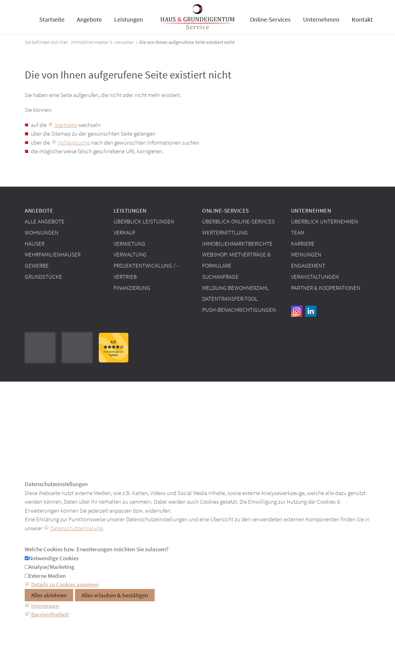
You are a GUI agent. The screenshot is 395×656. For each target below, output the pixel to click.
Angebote (89, 19)
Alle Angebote (44, 221)
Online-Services (270, 19)
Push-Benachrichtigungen (239, 309)
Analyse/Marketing (51, 566)
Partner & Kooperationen (325, 287)
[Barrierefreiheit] (47, 614)
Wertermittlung (225, 232)
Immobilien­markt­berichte (237, 243)
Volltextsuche (74, 142)
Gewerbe (37, 265)
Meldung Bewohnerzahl (235, 287)
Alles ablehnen (49, 595)
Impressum (38, 401)
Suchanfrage (220, 276)
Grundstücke (43, 276)
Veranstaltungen (315, 276)
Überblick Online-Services (238, 221)
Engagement (308, 265)
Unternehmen (321, 19)
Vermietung (129, 243)
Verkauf (124, 232)
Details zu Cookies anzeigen (64, 584)
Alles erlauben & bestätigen (114, 595)
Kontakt (362, 19)
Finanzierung (132, 287)
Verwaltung (130, 254)
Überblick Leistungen (144, 221)
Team (297, 232)
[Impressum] (42, 605)
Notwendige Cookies (54, 558)
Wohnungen (41, 232)
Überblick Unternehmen (324, 221)
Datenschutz (39, 415)
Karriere (302, 243)
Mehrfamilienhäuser (53, 254)
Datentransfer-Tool (230, 298)
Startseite (51, 19)
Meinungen (306, 254)
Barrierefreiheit (42, 429)
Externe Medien (47, 575)
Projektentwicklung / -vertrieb (146, 271)
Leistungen (128, 19)
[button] (296, 311)
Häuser (34, 243)
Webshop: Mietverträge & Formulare (236, 260)
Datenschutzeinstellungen (55, 422)
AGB (30, 408)
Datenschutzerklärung (76, 528)
